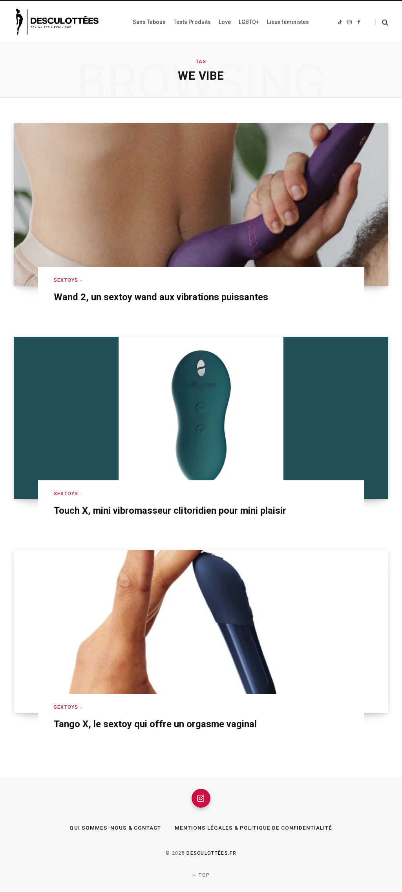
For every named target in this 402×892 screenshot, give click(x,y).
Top (201, 876)
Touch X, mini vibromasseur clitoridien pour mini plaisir (170, 510)
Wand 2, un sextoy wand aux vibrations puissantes (161, 297)
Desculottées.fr (211, 854)
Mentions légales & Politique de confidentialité (253, 828)
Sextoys (66, 280)
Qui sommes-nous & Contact (115, 828)
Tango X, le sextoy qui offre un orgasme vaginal (156, 724)
